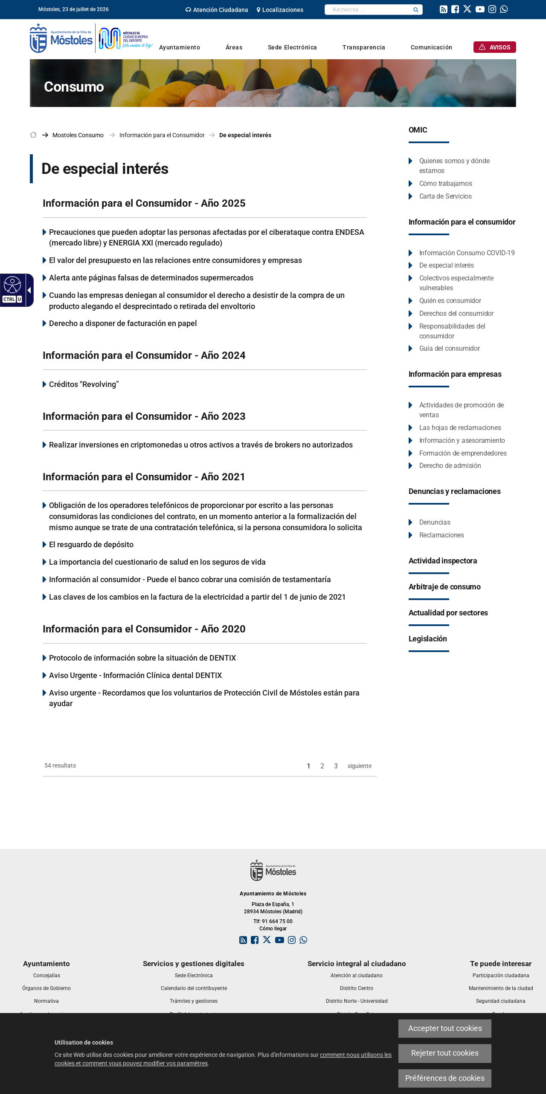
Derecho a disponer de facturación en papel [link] (123, 323)
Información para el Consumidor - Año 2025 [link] (144, 203)
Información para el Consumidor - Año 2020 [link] (144, 629)
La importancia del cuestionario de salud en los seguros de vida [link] (157, 561)
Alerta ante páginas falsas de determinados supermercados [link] (151, 277)
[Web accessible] (11, 284)
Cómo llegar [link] (273, 929)
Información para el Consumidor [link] (162, 135)
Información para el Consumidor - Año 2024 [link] (144, 355)
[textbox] (367, 9)
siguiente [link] (360, 765)
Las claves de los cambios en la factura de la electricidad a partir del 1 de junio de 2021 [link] (197, 596)
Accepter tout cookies (445, 1028)
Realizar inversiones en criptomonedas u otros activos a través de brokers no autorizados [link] (201, 444)
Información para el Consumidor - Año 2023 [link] (144, 416)
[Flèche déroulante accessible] (27, 290)
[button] (416, 9)
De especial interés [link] (245, 135)
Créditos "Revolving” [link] (84, 384)
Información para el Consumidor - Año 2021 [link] (144, 477)
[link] (217, 9)
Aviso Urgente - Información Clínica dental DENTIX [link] (135, 675)
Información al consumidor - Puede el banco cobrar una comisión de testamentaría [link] (190, 579)
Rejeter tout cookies (445, 1053)
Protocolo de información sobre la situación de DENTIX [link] (142, 657)
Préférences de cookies (445, 1078)
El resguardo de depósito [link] (91, 544)
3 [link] (336, 766)
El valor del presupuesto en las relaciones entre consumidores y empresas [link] (175, 260)
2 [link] (322, 766)
